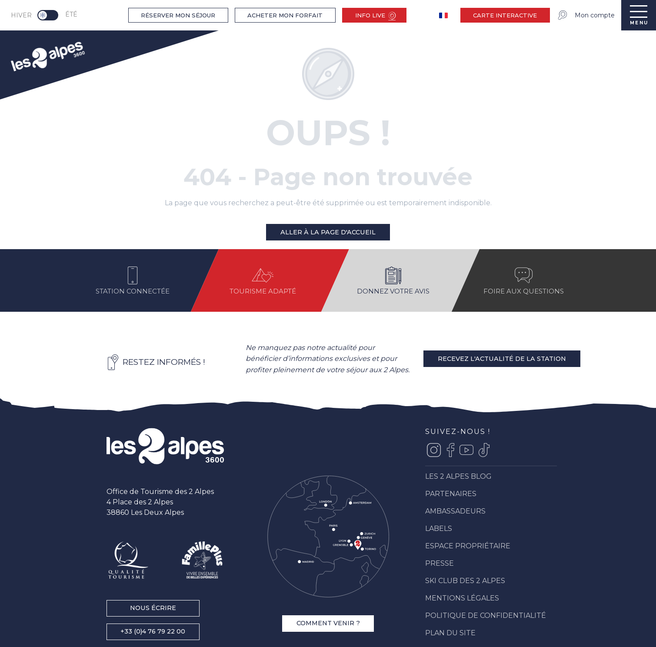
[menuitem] (47, 55)
